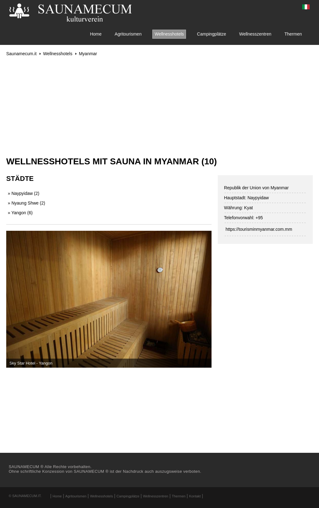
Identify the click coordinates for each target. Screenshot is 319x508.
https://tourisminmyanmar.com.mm (259, 229)
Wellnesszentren (255, 33)
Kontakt (195, 496)
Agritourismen (128, 33)
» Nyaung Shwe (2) (26, 203)
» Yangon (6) (20, 212)
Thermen (293, 33)
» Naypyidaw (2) (23, 193)
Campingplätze (211, 33)
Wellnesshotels (169, 33)
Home (96, 33)
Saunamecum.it (21, 53)
